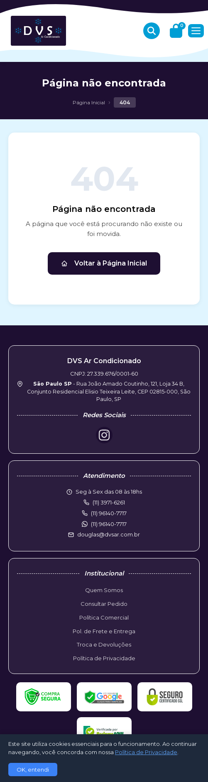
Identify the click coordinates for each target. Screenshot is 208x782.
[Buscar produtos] (151, 30)
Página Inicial (89, 102)
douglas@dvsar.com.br (108, 534)
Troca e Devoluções (104, 644)
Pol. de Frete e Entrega (104, 631)
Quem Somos (104, 590)
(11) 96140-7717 (109, 524)
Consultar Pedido (104, 603)
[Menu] (196, 30)
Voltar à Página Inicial (104, 263)
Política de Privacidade (104, 658)
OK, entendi (33, 769)
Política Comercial (104, 617)
